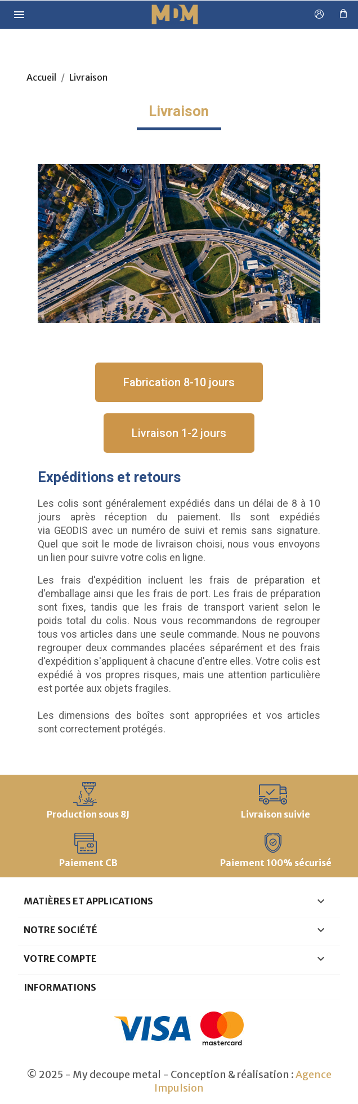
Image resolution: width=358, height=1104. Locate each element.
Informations (60, 987)
